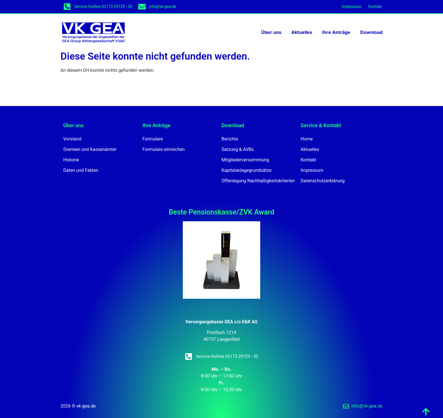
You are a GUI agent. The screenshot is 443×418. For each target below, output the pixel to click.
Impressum (351, 6)
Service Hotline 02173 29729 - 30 (103, 6)
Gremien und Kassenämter (90, 149)
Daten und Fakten (80, 170)
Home (307, 139)
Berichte (230, 139)
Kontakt (375, 6)
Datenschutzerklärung (323, 180)
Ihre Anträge (336, 32)
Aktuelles (301, 32)
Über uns (271, 32)
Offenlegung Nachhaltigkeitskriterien (258, 180)
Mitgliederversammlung (245, 160)
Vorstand (72, 139)
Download (371, 32)
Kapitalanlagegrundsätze (247, 170)
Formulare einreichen (163, 149)
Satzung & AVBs (238, 149)
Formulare (152, 139)
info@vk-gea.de (162, 6)
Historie (71, 160)
